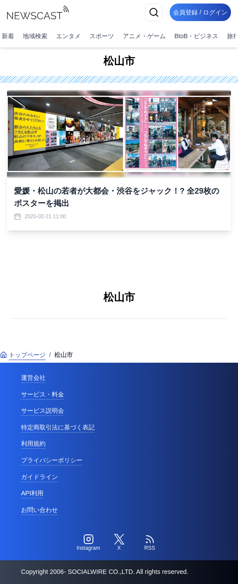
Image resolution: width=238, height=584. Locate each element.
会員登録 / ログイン (200, 12)
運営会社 (33, 377)
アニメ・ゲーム (144, 36)
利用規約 (33, 443)
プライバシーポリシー (51, 460)
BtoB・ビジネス (196, 36)
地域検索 (35, 36)
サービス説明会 (42, 410)
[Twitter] (119, 542)
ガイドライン (39, 476)
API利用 (32, 493)
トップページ (23, 354)
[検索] (154, 12)
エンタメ (68, 36)
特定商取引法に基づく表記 (58, 427)
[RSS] (150, 542)
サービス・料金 (42, 394)
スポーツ (101, 36)
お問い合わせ (39, 509)
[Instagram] (88, 542)
